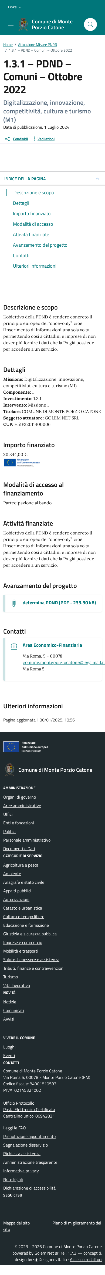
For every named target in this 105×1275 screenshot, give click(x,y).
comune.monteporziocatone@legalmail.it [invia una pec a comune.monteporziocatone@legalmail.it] (64, 662)
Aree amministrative (22, 805)
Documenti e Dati (19, 848)
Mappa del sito (16, 1223)
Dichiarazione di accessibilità (29, 1188)
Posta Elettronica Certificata (29, 1109)
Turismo (10, 977)
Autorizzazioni (16, 899)
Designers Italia (50, 1259)
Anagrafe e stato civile (23, 882)
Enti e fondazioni (18, 823)
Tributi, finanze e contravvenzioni (34, 968)
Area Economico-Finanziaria (52, 645)
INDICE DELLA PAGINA (25, 178)
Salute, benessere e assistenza (31, 959)
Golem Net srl (47, 1253)
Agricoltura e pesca (20, 865)
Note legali (13, 1179)
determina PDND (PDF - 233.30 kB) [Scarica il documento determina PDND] (59, 602)
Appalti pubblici (17, 891)
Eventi (9, 1055)
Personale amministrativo (26, 840)
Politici (9, 831)
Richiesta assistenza (21, 1153)
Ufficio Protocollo (18, 1103)
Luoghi (9, 1047)
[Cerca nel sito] (90, 24)
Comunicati (13, 1010)
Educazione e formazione (26, 925)
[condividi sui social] (16, 139)
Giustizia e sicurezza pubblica (30, 934)
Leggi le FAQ (14, 1128)
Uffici (8, 814)
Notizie (9, 1002)
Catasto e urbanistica (22, 908)
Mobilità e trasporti (20, 951)
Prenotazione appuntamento (29, 1136)
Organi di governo (19, 797)
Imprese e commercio (22, 942)
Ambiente (12, 873)
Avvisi (8, 1019)
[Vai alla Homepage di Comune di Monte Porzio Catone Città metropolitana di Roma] (48, 24)
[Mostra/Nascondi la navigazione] (11, 24)
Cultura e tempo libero (23, 916)
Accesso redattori (86, 1259)
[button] (15, 7)
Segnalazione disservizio (25, 1145)
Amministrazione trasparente (30, 1162)
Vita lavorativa (16, 985)
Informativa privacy (21, 1171)
